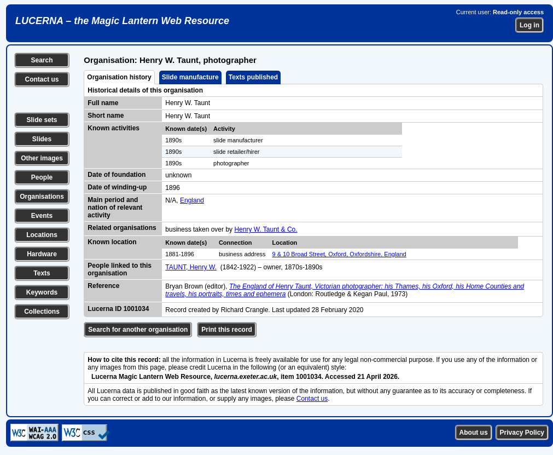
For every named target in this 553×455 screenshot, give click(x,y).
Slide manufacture (190, 77)
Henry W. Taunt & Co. (265, 229)
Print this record (226, 329)
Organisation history (119, 77)
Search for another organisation (138, 329)
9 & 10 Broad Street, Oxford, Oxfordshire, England (339, 254)
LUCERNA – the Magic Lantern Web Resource (122, 20)
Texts (41, 273)
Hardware (42, 254)
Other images (42, 158)
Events (42, 216)
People (42, 177)
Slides (41, 139)
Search (42, 60)
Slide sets (41, 120)
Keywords (41, 292)
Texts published (253, 77)
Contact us (42, 79)
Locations (41, 235)
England (192, 200)
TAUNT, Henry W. (191, 267)
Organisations (42, 196)
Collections (42, 311)
